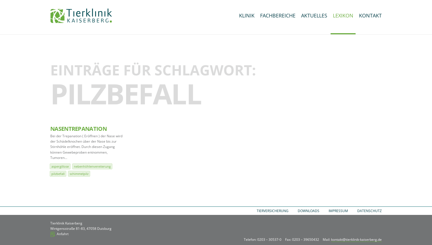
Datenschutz (369, 210)
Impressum (338, 210)
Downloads (308, 210)
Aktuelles (314, 15)
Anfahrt (63, 233)
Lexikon (343, 15)
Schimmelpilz (79, 174)
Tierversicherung (272, 210)
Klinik (246, 15)
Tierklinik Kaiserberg (81, 15)
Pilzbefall (58, 174)
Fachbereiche (277, 15)
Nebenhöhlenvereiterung (92, 166)
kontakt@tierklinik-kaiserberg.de (356, 239)
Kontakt (370, 15)
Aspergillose (60, 166)
